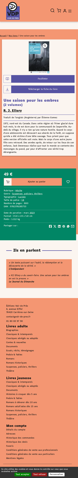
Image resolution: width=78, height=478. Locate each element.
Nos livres (13, 36)
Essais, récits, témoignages (20, 351)
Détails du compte (15, 430)
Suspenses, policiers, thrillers (27, 194)
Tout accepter (22, 474)
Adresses (10, 434)
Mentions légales (15, 458)
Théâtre (10, 371)
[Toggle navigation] (69, 10)
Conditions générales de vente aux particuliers (30, 454)
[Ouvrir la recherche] (52, 10)
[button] (45, 45)
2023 (32, 213)
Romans (10, 359)
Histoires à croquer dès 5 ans (21, 394)
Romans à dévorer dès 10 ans (21, 402)
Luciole (22, 197)
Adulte (18, 191)
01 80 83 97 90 (14, 321)
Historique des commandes (20, 438)
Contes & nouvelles (16, 342)
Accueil (3, 36)
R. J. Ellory (12, 110)
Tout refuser (39, 474)
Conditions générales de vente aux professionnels (32, 450)
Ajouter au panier (24, 182)
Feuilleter (26, 79)
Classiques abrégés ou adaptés (22, 338)
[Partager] (50, 226)
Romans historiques (16, 363)
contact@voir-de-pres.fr (18, 317)
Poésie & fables (14, 355)
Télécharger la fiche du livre (30, 89)
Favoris (9, 446)
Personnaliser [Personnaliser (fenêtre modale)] (56, 474)
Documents (12, 347)
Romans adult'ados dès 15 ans (22, 406)
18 (22, 200)
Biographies (12, 330)
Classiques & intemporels (19, 334)
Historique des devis (16, 442)
